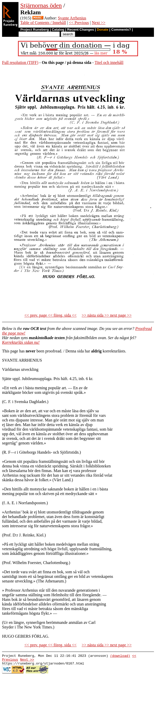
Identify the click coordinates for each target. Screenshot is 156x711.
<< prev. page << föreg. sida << (50, 315)
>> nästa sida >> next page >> (107, 315)
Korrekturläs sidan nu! (21, 342)
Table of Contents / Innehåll (43, 22)
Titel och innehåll (109, 62)
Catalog (58, 29)
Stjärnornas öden (41, 5)
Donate (102, 29)
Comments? (121, 29)
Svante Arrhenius (72, 18)
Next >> (98, 22)
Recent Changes (80, 29)
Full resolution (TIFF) (20, 62)
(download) (120, 656)
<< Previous (79, 22)
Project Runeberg (34, 29)
